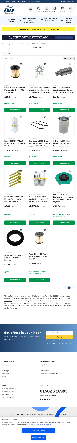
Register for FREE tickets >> (64, 37)
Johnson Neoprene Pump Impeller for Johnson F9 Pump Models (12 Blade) (39, 90)
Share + (72, 44)
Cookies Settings (38, 437)
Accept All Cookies (39, 430)
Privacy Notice (49, 342)
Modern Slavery (7, 395)
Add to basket (15, 110)
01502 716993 (54, 391)
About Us (5, 365)
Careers (5, 368)
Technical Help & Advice (68, 20)
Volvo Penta (26, 44)
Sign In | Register (67, 2)
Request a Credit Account (49, 374)
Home (4, 44)
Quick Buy (54, 9)
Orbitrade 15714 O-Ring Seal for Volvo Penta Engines (14, 257)
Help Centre (44, 365)
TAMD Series (35, 44)
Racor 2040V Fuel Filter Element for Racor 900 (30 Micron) (14, 90)
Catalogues (6, 371)
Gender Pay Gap (8, 392)
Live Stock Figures (11, 20)
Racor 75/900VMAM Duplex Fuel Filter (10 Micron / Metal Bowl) (38, 199)
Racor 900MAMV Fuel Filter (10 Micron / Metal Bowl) (14, 143)
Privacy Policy (49, 345)
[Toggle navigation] (30, 9)
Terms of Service (58, 345)
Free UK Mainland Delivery (29, 21)
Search (38, 9)
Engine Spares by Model (14, 44)
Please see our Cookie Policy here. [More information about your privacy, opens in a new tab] (40, 425)
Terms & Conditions (9, 397)
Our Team (5, 374)
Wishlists (62, 9)
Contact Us (44, 368)
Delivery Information (9, 389)
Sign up (59, 337)
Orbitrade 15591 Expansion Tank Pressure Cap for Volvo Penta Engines (63, 198)
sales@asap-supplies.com (49, 395)
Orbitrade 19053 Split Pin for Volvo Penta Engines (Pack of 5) (14, 199)
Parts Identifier (45, 371)
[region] (38, 430)
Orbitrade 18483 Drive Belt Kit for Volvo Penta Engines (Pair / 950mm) (39, 143)
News (4, 376)
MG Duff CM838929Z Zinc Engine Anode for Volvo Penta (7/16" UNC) (64, 90)
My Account (46, 9)
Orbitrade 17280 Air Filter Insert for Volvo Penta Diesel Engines (62, 143)
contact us (8, 301)
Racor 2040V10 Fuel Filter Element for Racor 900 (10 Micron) (39, 256)
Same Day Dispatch (50, 20)
